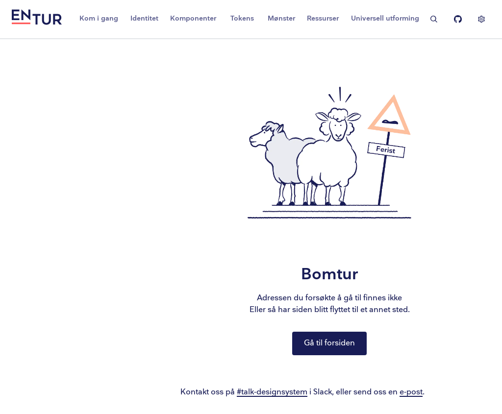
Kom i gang (98, 18)
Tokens (242, 18)
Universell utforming (385, 18)
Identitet (144, 18)
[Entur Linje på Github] (458, 19)
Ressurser (323, 18)
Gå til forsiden (329, 343)
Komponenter (193, 18)
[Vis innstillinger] (481, 19)
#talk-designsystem (272, 392)
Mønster (281, 18)
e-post (411, 392)
